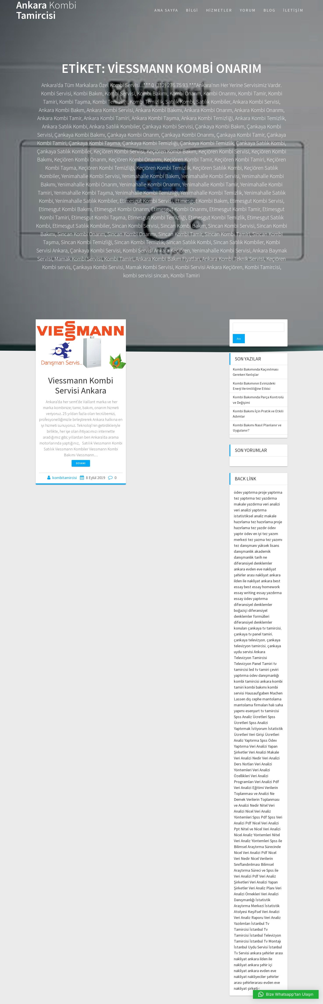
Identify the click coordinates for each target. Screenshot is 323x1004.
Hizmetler (219, 10)
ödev (248, 524)
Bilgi (192, 10)
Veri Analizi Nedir (247, 748)
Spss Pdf (259, 807)
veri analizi (271, 494)
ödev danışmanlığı (264, 666)
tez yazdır (259, 518)
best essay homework (262, 577)
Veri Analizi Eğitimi (249, 778)
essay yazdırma (269, 583)
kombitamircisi (64, 477)
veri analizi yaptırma (250, 500)
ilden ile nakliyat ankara (253, 571)
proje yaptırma (270, 483)
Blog (269, 10)
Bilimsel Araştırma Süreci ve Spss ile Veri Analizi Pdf (256, 861)
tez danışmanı (245, 536)
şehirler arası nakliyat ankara (257, 565)
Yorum (248, 10)
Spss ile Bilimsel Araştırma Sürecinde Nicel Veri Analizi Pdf (258, 837)
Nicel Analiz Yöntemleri (252, 825)
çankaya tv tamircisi (264, 618)
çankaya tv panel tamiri (253, 624)
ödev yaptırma (246, 483)
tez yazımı (274, 530)
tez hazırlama (262, 512)
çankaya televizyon (249, 630)
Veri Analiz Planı (261, 878)
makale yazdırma (248, 494)
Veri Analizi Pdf (266, 772)
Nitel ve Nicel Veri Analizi (261, 819)
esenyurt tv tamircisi (262, 701)
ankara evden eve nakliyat (255, 559)
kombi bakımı (256, 677)
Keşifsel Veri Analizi (263, 902)
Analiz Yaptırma (246, 731)
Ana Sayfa (166, 10)
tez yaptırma (244, 489)
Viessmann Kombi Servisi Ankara (80, 385)
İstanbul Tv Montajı (265, 931)
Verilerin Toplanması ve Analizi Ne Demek (256, 784)
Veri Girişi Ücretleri (264, 725)
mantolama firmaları (251, 695)
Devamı (81, 463)
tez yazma (256, 530)
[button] (286, 994)
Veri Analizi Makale (264, 742)
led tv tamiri (259, 660)
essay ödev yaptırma (251, 589)
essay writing (245, 583)
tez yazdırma (266, 489)
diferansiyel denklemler (253, 553)
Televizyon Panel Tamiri (253, 654)
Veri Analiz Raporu (248, 908)
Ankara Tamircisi (46, 10)
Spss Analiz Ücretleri (250, 707)
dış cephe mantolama (263, 689)
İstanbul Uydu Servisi (251, 937)
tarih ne (260, 548)
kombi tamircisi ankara (252, 672)
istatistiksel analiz (248, 506)
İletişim (293, 10)
